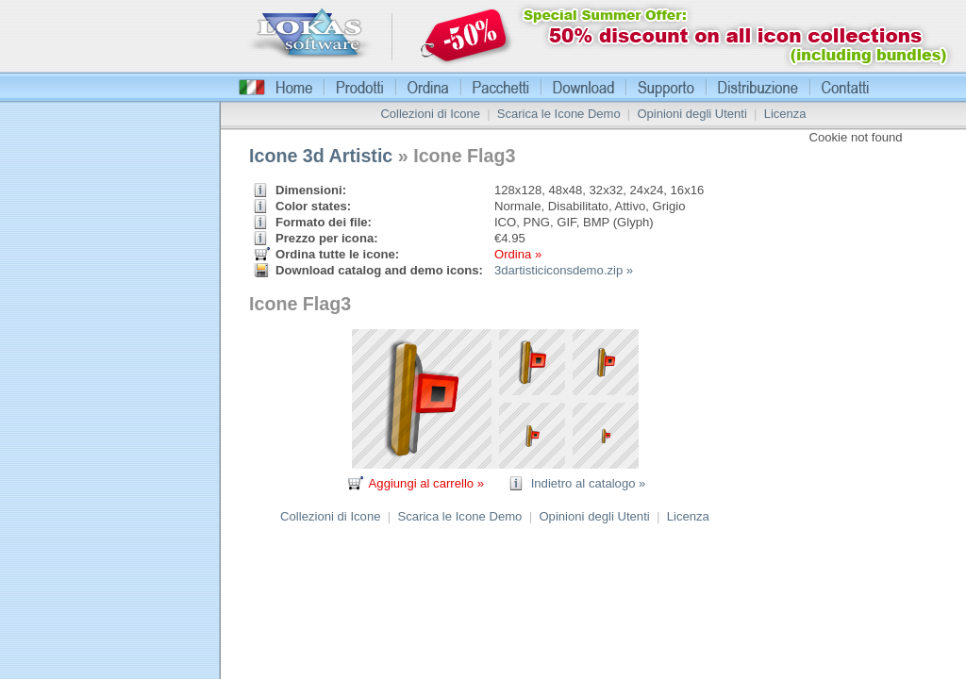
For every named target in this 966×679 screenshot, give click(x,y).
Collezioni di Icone (430, 114)
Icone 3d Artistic (320, 155)
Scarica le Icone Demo (559, 114)
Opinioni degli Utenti (691, 114)
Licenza (785, 114)
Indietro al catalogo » (588, 483)
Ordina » (517, 254)
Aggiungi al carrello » (426, 483)
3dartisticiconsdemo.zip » (563, 270)
